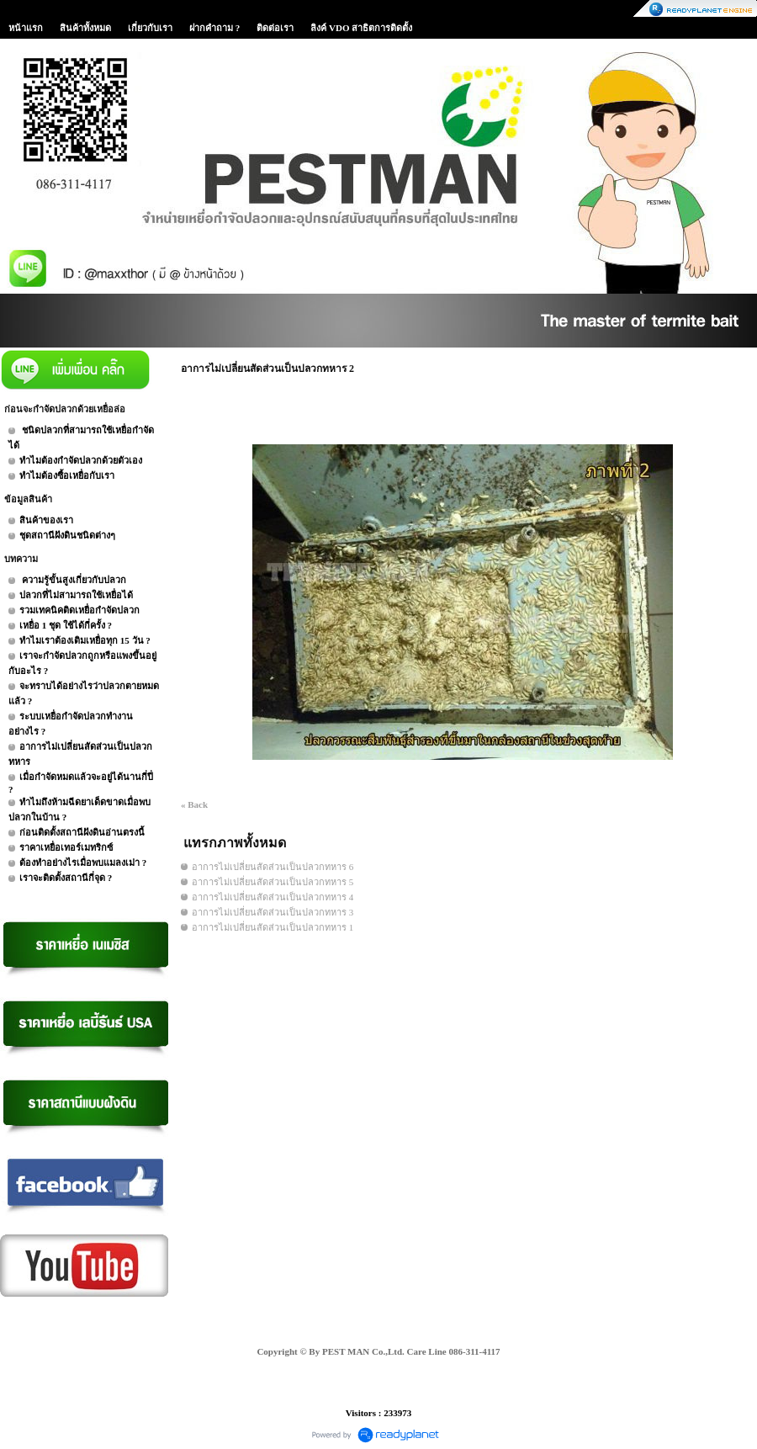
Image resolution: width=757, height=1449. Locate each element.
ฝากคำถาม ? (214, 28)
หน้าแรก (25, 28)
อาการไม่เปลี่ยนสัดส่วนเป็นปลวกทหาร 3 (272, 912)
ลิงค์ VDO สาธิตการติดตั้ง (361, 28)
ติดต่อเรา (275, 28)
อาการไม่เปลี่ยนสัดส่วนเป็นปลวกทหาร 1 (272, 927)
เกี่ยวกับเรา (150, 28)
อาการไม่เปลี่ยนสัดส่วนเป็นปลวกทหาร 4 (272, 897)
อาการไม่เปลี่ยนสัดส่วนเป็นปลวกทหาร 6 (272, 867)
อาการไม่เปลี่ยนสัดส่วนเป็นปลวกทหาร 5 (272, 882)
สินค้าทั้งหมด (85, 28)
